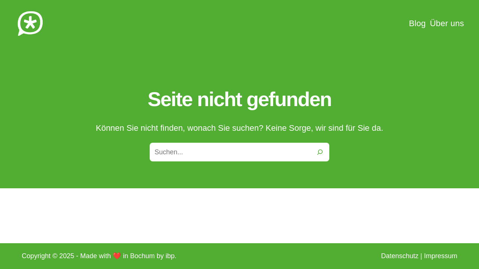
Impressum (440, 256)
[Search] (320, 152)
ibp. (170, 256)
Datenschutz (399, 256)
